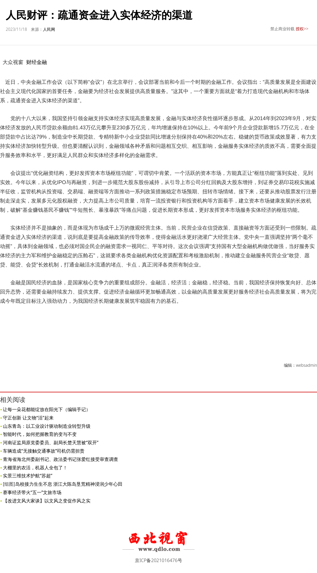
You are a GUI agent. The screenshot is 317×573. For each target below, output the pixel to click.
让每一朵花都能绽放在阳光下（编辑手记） (46, 409)
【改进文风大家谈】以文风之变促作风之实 (46, 501)
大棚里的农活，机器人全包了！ (35, 467)
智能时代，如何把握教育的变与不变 (40, 434)
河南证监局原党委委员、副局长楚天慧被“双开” (51, 442)
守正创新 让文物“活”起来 (28, 418)
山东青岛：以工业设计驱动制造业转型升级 (46, 426)
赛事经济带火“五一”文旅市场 (32, 492)
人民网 (49, 29)
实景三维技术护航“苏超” (27, 475)
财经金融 (36, 61)
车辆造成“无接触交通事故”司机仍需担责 (44, 451)
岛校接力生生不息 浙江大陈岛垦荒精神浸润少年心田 (68, 484)
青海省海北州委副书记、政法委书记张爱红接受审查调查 (60, 459)
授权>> (302, 28)
